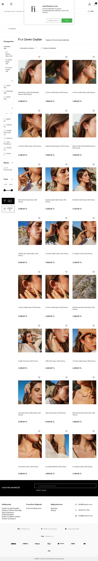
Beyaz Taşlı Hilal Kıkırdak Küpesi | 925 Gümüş (84, 147)
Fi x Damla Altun (8, 54)
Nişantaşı (54, 508)
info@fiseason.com (86, 516)
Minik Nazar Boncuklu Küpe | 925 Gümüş (84, 308)
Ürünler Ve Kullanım (9, 519)
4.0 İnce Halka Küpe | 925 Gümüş (84, 92)
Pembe (7, 148)
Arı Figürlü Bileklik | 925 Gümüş (55, 467)
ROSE (7, 98)
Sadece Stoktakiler (48, 48)
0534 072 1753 (84, 510)
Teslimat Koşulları (8, 514)
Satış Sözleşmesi (8, 512)
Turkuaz (8, 126)
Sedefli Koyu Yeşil (7, 132)
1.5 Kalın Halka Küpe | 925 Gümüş (56, 253)
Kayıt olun (41, 490)
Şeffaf (7, 120)
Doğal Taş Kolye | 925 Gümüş (28, 361)
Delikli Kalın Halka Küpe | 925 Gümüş (28, 254)
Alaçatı (53, 510)
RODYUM (8, 92)
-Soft (36, 559)
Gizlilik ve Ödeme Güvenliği (11, 510)
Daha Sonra (53, 20)
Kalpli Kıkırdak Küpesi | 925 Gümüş (57, 146)
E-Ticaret (42, 559)
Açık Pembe (7, 143)
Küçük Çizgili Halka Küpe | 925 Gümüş (55, 201)
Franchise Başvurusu (33, 508)
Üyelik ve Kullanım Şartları (11, 517)
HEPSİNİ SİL (8, 209)
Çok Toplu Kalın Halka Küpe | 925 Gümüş (29, 414)
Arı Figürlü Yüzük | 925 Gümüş (82, 253)
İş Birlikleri (7, 47)
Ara (91, 11)
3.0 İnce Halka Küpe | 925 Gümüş (56, 92)
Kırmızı (7, 154)
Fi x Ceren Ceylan (8, 69)
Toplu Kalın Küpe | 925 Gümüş (55, 413)
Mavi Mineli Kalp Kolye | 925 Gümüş (27, 201)
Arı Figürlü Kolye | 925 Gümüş (82, 467)
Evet (66, 20)
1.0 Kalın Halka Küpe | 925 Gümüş (29, 146)
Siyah (8, 138)
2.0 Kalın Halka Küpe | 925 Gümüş (84, 361)
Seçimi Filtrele (8, 201)
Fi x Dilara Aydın (8, 61)
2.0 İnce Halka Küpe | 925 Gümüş (56, 307)
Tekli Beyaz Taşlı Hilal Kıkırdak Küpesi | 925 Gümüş (28, 93)
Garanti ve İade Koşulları (10, 508)
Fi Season (8, 169)
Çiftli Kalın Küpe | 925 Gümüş (55, 361)
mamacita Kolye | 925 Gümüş (28, 467)
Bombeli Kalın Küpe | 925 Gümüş (84, 200)
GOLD (7, 86)
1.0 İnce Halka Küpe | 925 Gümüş (29, 307)
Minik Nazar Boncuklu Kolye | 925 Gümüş (84, 414)
